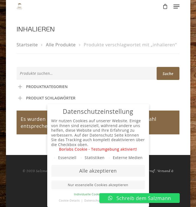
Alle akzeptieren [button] (98, 170)
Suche (168, 73)
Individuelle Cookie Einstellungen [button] (98, 194)
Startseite (27, 44)
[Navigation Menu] (176, 6)
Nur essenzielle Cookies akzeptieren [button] (98, 185)
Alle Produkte (61, 44)
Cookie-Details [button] (70, 200)
